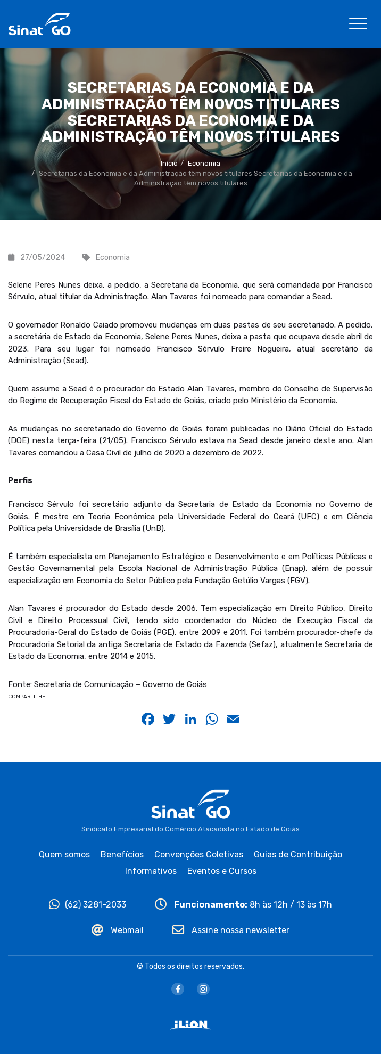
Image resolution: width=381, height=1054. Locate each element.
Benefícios (122, 854)
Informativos (151, 871)
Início (169, 163)
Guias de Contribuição (298, 854)
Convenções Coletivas (198, 854)
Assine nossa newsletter (230, 930)
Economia (204, 163)
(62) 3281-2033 (87, 905)
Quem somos (64, 854)
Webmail (118, 930)
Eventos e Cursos (221, 871)
